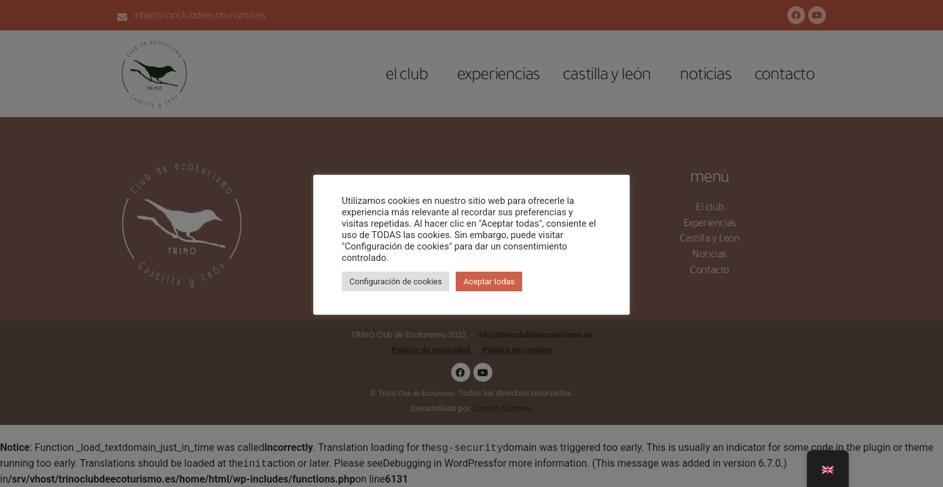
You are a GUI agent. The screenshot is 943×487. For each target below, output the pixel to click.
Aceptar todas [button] (489, 281)
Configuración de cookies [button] (395, 281)
